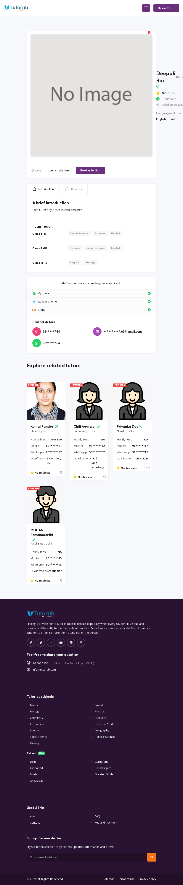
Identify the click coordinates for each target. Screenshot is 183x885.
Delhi (33, 761)
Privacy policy (147, 879)
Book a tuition (90, 170)
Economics (37, 724)
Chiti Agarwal (84, 426)
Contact (35, 822)
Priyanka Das (127, 426)
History (35, 743)
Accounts (100, 718)
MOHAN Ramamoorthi (41, 532)
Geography (102, 730)
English (116, 233)
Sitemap (108, 879)
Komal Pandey (42, 426)
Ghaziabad (37, 780)
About (34, 816)
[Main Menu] (146, 8)
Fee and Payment (106, 822)
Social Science (79, 233)
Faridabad (36, 768)
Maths (34, 705)
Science (100, 233)
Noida (33, 774)
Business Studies (106, 724)
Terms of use (126, 879)
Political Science (105, 736)
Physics (100, 711)
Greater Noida (104, 774)
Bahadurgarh (103, 768)
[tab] (43, 189)
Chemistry (36, 718)
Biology (90, 262)
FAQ (97, 816)
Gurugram (101, 761)
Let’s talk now (59, 170)
